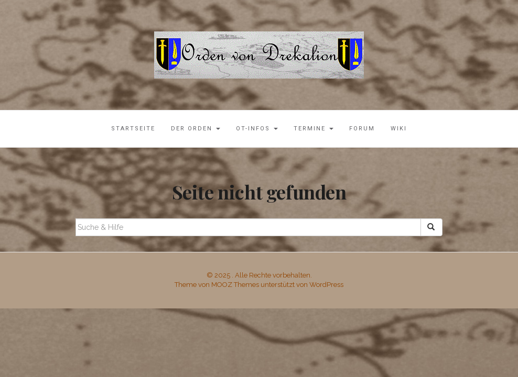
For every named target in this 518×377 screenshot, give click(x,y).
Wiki (399, 128)
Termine (313, 128)
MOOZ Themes (235, 285)
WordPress (326, 285)
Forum (362, 128)
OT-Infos (257, 128)
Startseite (133, 128)
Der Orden (195, 128)
